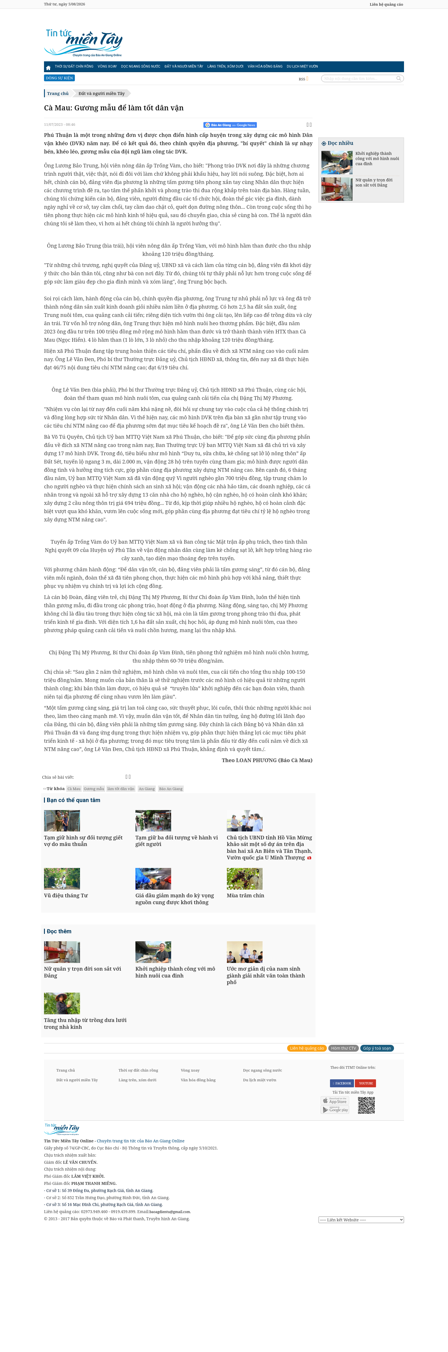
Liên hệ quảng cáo (386, 4)
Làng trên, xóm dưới (225, 66)
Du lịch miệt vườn (302, 66)
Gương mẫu (94, 788)
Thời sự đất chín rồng (74, 66)
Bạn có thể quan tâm (73, 801)
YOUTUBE (365, 1206)
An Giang (147, 788)
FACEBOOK (342, 1206)
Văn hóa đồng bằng (265, 66)
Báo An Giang (170, 788)
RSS (303, 79)
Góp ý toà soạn (377, 1171)
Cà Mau (73, 788)
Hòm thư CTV (343, 1171)
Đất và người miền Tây (184, 66)
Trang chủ (58, 93)
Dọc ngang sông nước (140, 66)
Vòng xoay (107, 66)
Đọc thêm (59, 993)
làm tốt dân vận (120, 788)
